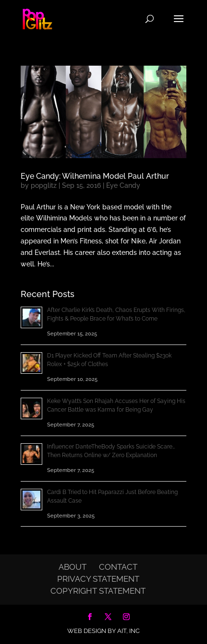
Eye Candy (123, 185)
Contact (118, 567)
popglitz (44, 185)
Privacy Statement (98, 579)
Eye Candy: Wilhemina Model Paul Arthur (95, 176)
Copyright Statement (98, 591)
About (72, 567)
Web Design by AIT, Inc (103, 630)
